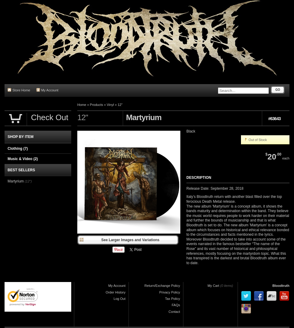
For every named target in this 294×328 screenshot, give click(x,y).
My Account (47, 90)
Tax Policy (172, 298)
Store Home (19, 90)
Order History (115, 292)
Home (81, 105)
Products (96, 105)
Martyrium (16, 181)
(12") (28, 181)
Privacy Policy (169, 292)
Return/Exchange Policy (162, 285)
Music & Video (23, 159)
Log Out (119, 298)
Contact (174, 311)
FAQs (176, 305)
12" (120, 105)
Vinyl (110, 105)
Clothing (18, 148)
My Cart (213, 285)
